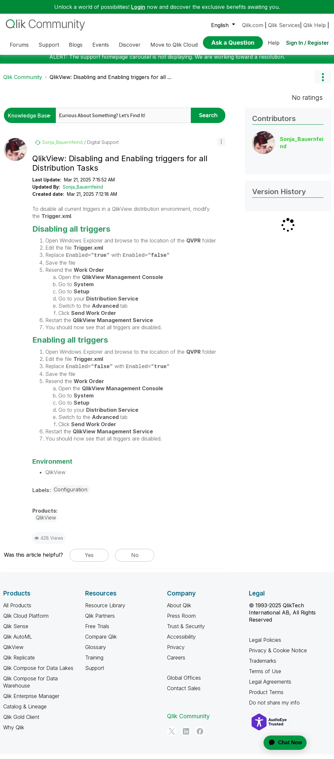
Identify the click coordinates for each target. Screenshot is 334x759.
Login (138, 7)
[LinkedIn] (186, 736)
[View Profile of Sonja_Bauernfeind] (62, 147)
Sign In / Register (307, 42)
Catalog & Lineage (25, 711)
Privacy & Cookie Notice (278, 655)
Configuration (70, 494)
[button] (221, 147)
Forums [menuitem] (19, 44)
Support (94, 673)
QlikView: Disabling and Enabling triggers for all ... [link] (110, 82)
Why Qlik (13, 732)
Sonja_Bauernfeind (83, 191)
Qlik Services (284, 25)
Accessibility (181, 641)
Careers (176, 662)
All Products (17, 610)
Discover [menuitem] (130, 44)
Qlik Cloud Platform (26, 620)
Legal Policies (265, 645)
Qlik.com (252, 25)
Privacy (176, 652)
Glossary (95, 652)
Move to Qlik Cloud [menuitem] (174, 44)
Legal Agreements (270, 686)
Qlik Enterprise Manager (31, 701)
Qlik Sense (15, 631)
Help (274, 42)
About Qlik (179, 610)
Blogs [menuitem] (76, 44)
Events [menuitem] (100, 44)
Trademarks (262, 665)
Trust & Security (186, 631)
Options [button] (322, 81)
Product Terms (266, 697)
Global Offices (184, 682)
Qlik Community (22, 82)
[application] (281, 743)
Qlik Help (314, 25)
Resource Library (105, 610)
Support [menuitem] (48, 44)
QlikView (13, 652)
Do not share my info (274, 707)
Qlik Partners (100, 620)
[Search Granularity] (31, 120)
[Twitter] (172, 736)
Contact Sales (184, 693)
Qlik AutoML (17, 641)
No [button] (135, 560)
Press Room (181, 620)
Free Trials (97, 631)
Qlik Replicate (19, 662)
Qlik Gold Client (21, 722)
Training (94, 662)
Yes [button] (89, 560)
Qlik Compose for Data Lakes (38, 673)
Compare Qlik (101, 641)
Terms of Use (265, 676)
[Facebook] (200, 736)
